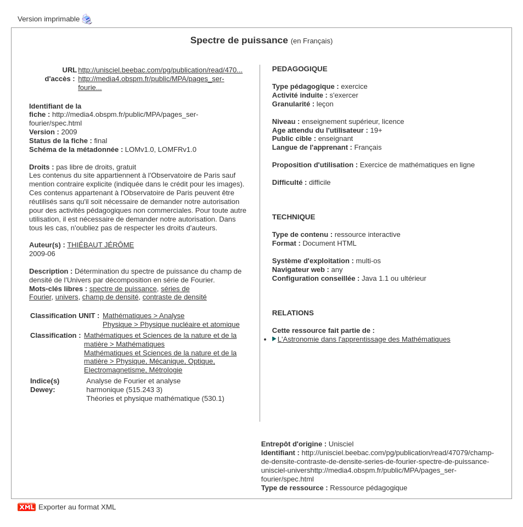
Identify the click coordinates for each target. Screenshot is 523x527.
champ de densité (110, 297)
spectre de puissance (123, 289)
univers (66, 297)
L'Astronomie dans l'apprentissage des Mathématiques (364, 339)
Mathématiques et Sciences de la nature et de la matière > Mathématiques (160, 339)
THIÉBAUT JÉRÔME (100, 245)
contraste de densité (175, 297)
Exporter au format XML (77, 507)
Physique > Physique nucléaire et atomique (171, 324)
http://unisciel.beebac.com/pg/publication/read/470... (160, 70)
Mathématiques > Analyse (143, 315)
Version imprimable (49, 19)
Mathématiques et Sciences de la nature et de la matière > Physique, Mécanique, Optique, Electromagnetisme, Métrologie (160, 362)
